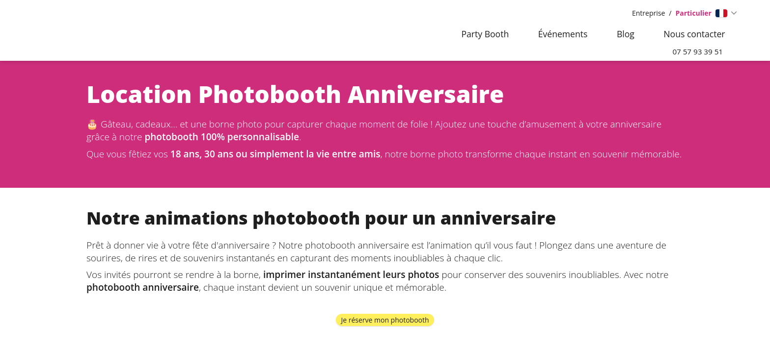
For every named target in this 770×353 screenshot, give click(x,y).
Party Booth (485, 34)
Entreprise (648, 13)
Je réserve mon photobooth (385, 321)
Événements (563, 34)
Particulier (693, 13)
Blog (625, 34)
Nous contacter (694, 34)
